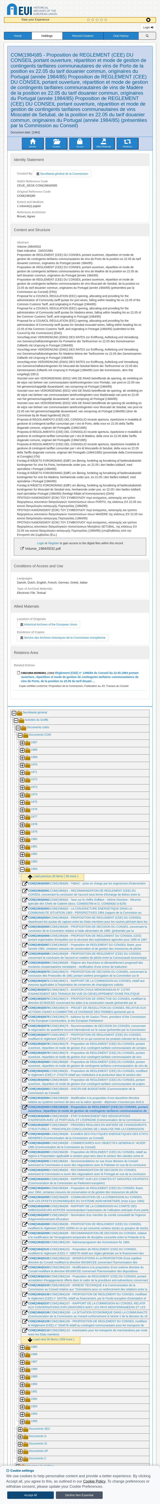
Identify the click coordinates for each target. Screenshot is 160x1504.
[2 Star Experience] (93, 19)
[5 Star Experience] (106, 19)
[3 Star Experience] (97, 19)
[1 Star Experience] (89, 19)
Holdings (47, 35)
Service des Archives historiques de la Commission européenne (62, 638)
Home (18, 35)
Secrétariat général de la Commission (62, 174)
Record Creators (83, 35)
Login (148, 27)
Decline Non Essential (79, 1495)
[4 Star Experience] (102, 19)
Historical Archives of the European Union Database (43, 10)
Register (53, 543)
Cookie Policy (94, 1481)
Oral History (121, 35)
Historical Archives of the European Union (48, 624)
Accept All (30, 1495)
